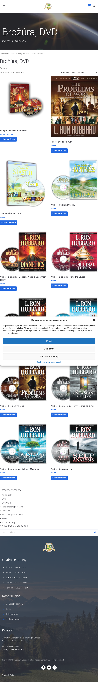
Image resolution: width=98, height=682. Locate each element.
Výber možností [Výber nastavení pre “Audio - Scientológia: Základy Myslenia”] (8, 478)
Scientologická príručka (12, 515)
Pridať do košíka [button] (8, 222)
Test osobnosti (13, 619)
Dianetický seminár (14, 604)
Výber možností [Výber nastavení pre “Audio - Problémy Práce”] (8, 415)
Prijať (49, 341)
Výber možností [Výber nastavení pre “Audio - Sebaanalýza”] (59, 478)
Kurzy (8, 609)
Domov (6, 40)
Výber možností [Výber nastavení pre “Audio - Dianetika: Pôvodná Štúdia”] (59, 285)
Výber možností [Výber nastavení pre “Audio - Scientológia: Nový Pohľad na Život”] (59, 415)
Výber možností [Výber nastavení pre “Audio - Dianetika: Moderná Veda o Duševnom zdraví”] (8, 288)
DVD (4, 499)
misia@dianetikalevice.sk (13, 649)
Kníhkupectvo (12, 614)
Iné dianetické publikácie (12, 507)
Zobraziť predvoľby (49, 356)
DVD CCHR (6, 503)
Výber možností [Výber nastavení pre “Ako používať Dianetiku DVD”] (8, 139)
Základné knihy (8, 522)
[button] (93, 320)
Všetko (5, 518)
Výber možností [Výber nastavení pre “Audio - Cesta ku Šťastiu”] (59, 213)
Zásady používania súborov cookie (49, 362)
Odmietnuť (49, 349)
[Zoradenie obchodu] (79, 72)
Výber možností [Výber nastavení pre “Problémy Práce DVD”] (59, 150)
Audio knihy (7, 495)
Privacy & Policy (8, 675)
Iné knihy (6, 511)
